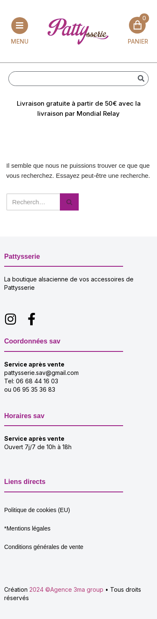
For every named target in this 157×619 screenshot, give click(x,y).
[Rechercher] (141, 79)
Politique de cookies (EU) (37, 510)
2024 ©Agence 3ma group (66, 589)
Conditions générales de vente (43, 547)
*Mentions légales (27, 528)
